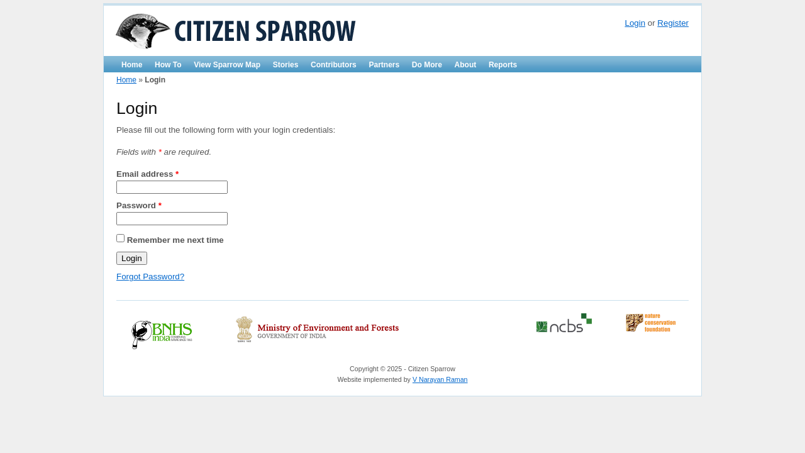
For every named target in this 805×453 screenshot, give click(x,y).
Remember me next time (175, 239)
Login (635, 23)
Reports (503, 64)
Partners (384, 64)
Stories (286, 64)
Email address (147, 174)
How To (168, 64)
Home (131, 64)
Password (139, 205)
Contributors (334, 64)
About (466, 64)
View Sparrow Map (227, 64)
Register (673, 23)
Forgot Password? (150, 276)
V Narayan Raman (440, 379)
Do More (427, 64)
